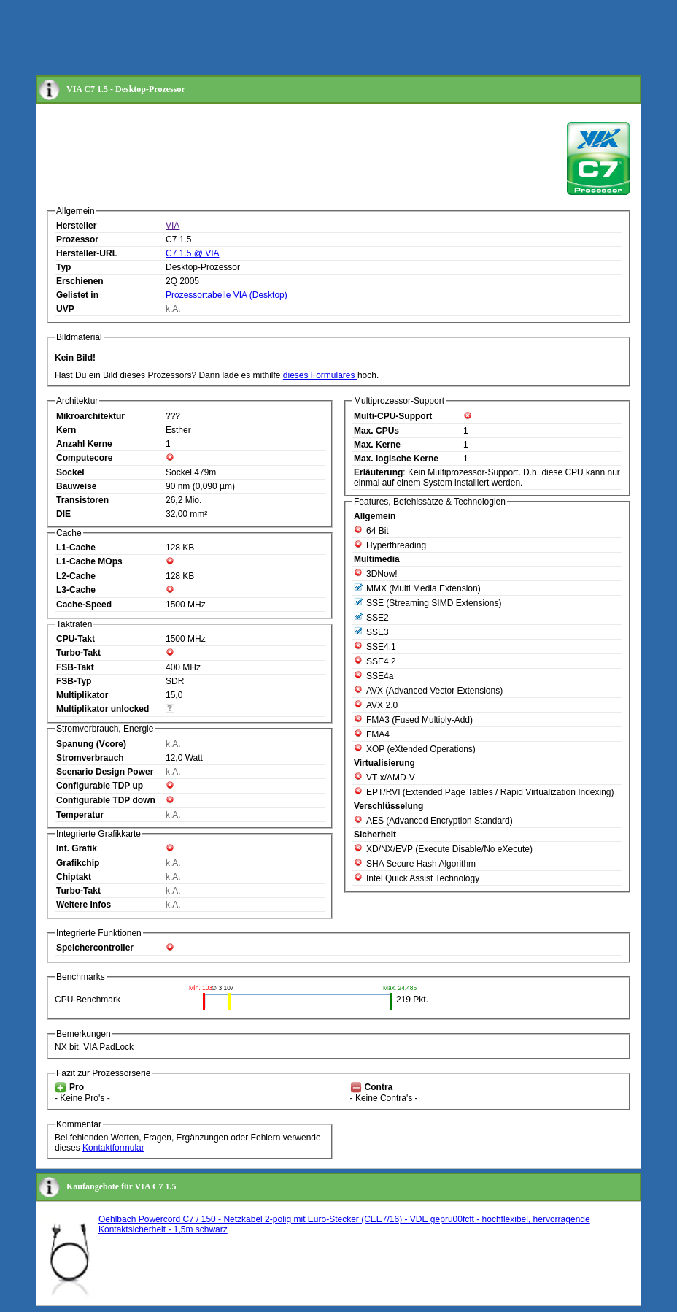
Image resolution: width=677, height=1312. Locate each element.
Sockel (70, 472)
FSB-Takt (75, 667)
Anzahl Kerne (84, 444)
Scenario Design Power (104, 772)
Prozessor (77, 239)
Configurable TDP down (105, 800)
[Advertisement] (301, 39)
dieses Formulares (320, 375)
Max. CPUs (376, 431)
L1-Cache (76, 547)
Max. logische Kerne (396, 458)
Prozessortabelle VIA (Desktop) (226, 295)
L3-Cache (76, 590)
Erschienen (80, 281)
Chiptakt (73, 877)
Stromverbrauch (90, 758)
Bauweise (76, 486)
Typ (63, 267)
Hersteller (76, 225)
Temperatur (80, 815)
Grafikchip (77, 863)
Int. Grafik (76, 848)
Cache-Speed (84, 604)
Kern (66, 430)
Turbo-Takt (78, 653)
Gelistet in (77, 295)
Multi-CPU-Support (393, 416)
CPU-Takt (75, 639)
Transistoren (82, 500)
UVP (65, 309)
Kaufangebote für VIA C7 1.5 (121, 1186)
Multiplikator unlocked (102, 709)
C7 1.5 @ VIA (193, 253)
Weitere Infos (83, 904)
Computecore (84, 458)
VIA (172, 225)
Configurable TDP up (99, 785)
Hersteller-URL (86, 253)
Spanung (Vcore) (91, 744)
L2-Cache (76, 576)
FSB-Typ (73, 681)
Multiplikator (82, 695)
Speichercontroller (95, 948)
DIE (63, 514)
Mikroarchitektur (90, 416)
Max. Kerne (377, 445)
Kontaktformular (113, 1148)
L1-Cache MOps (89, 561)
